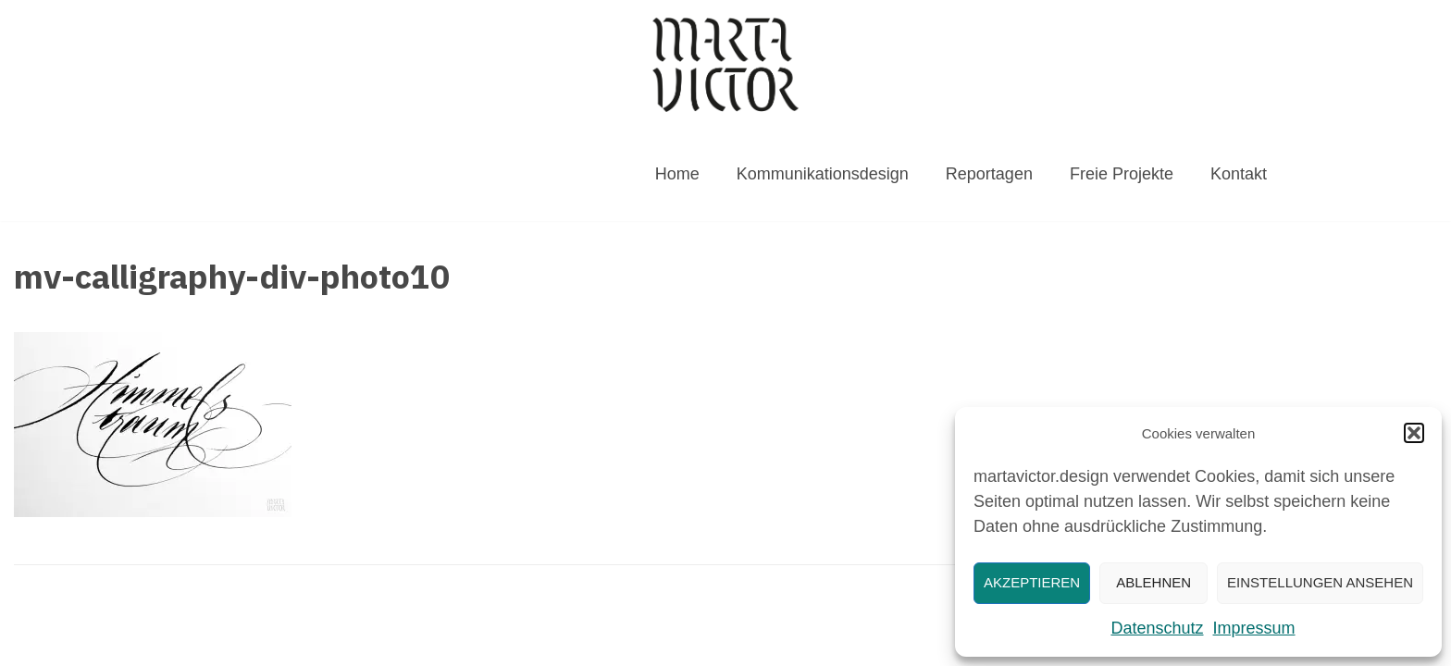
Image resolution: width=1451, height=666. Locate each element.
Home (677, 174)
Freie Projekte (1121, 174)
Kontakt (1238, 174)
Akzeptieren (1032, 582)
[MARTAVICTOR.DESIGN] (725, 64)
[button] (1414, 433)
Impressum (1254, 628)
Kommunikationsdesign (823, 174)
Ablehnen (1153, 582)
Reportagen (989, 174)
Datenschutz (1156, 628)
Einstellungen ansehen (1320, 582)
